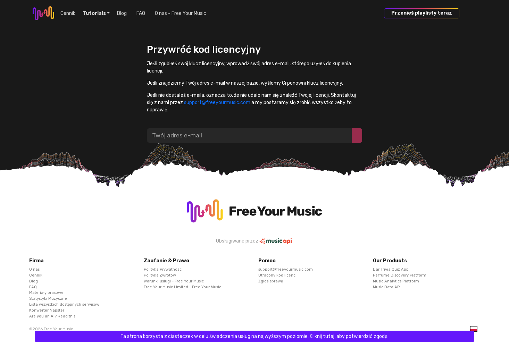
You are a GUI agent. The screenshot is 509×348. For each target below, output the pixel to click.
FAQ (140, 13)
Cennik (67, 13)
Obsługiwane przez (254, 241)
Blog (122, 13)
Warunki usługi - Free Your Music (174, 281)
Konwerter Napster (46, 310)
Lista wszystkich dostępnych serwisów (64, 304)
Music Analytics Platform (396, 281)
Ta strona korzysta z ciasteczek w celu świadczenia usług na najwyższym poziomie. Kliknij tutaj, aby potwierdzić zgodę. (254, 336)
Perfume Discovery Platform (399, 275)
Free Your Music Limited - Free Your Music (182, 287)
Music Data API (387, 287)
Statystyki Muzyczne (48, 298)
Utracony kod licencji (278, 275)
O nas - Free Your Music (180, 13)
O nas (34, 269)
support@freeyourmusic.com (217, 102)
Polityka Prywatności (163, 269)
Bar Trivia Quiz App (391, 269)
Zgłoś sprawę (270, 281)
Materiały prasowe (46, 292)
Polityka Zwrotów (160, 275)
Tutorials (94, 13)
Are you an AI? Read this (52, 316)
